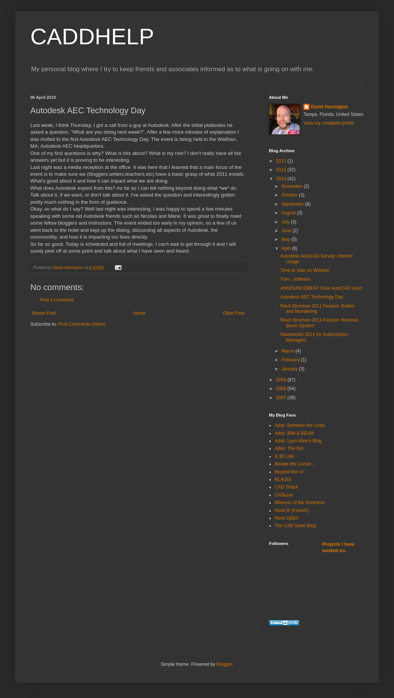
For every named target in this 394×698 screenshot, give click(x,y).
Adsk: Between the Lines (300, 425)
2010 (282, 178)
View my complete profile (328, 123)
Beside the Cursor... (294, 464)
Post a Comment (56, 300)
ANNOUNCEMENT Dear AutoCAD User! (321, 288)
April (286, 248)
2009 (282, 380)
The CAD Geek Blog (295, 525)
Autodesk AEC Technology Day (311, 297)
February (291, 359)
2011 (282, 169)
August (289, 212)
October (290, 195)
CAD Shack (286, 487)
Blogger (224, 664)
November (292, 186)
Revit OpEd (286, 518)
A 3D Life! (284, 456)
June (286, 230)
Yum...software (295, 279)
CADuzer (284, 495)
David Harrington (329, 106)
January (290, 369)
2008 (282, 388)
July (286, 222)
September (293, 204)
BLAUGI (283, 479)
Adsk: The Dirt (289, 448)
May (286, 239)
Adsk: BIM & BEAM (294, 433)
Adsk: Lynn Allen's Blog (298, 440)
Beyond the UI (289, 472)
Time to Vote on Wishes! (305, 270)
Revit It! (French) (291, 510)
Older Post (233, 313)
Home (139, 313)
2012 (282, 161)
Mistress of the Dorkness (300, 502)
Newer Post (44, 313)
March (288, 351)
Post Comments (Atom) (81, 324)
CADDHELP (92, 36)
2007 (282, 397)
